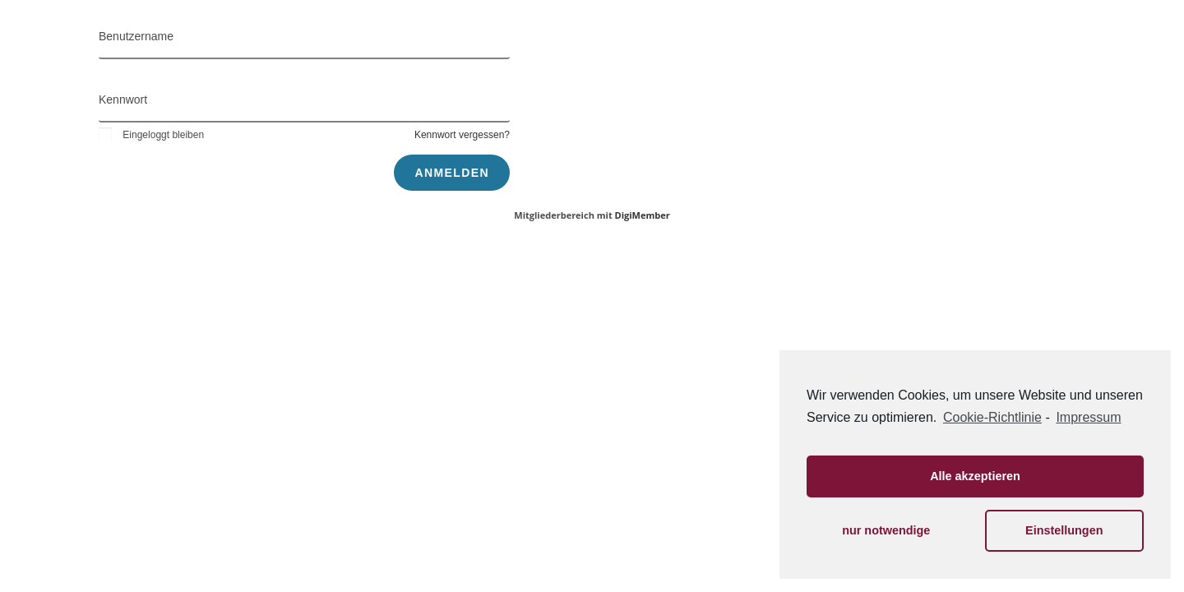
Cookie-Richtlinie (992, 417)
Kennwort (123, 99)
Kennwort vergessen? (462, 135)
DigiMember (642, 215)
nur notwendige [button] (886, 530)
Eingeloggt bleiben (151, 135)
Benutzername (136, 36)
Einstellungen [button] (1064, 530)
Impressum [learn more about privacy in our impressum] (1088, 417)
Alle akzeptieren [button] (975, 476)
